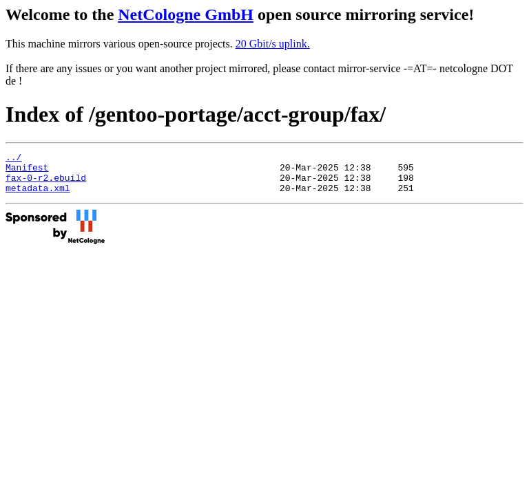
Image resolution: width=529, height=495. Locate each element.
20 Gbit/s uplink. (273, 44)
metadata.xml (38, 196)
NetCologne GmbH (185, 14)
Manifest (27, 171)
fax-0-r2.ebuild (46, 183)
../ (13, 159)
